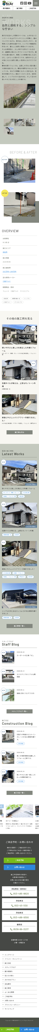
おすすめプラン (10, 980)
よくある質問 (9, 992)
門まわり (34, 423)
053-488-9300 (21, 917)
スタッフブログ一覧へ (19, 711)
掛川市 (22, 496)
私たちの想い (9, 975)
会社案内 (8, 984)
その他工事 (22, 353)
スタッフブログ (10, 967)
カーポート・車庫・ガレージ (11, 353)
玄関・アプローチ (14, 423)
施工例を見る (19, 432)
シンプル (27, 298)
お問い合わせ (19, 867)
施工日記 (8, 963)
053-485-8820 (21, 893)
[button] (1, 812)
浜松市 (5, 252)
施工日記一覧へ (19, 793)
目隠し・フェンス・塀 (25, 423)
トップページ (9, 955)
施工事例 (19, 8)
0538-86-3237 (21, 929)
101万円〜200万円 (9, 271)
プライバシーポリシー (12, 1005)
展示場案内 (6, 8)
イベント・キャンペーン (13, 959)
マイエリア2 (18, 302)
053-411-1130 (21, 905)
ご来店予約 (32, 8)
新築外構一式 (16, 298)
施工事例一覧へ (19, 626)
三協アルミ (7, 281)
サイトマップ (9, 1009)
